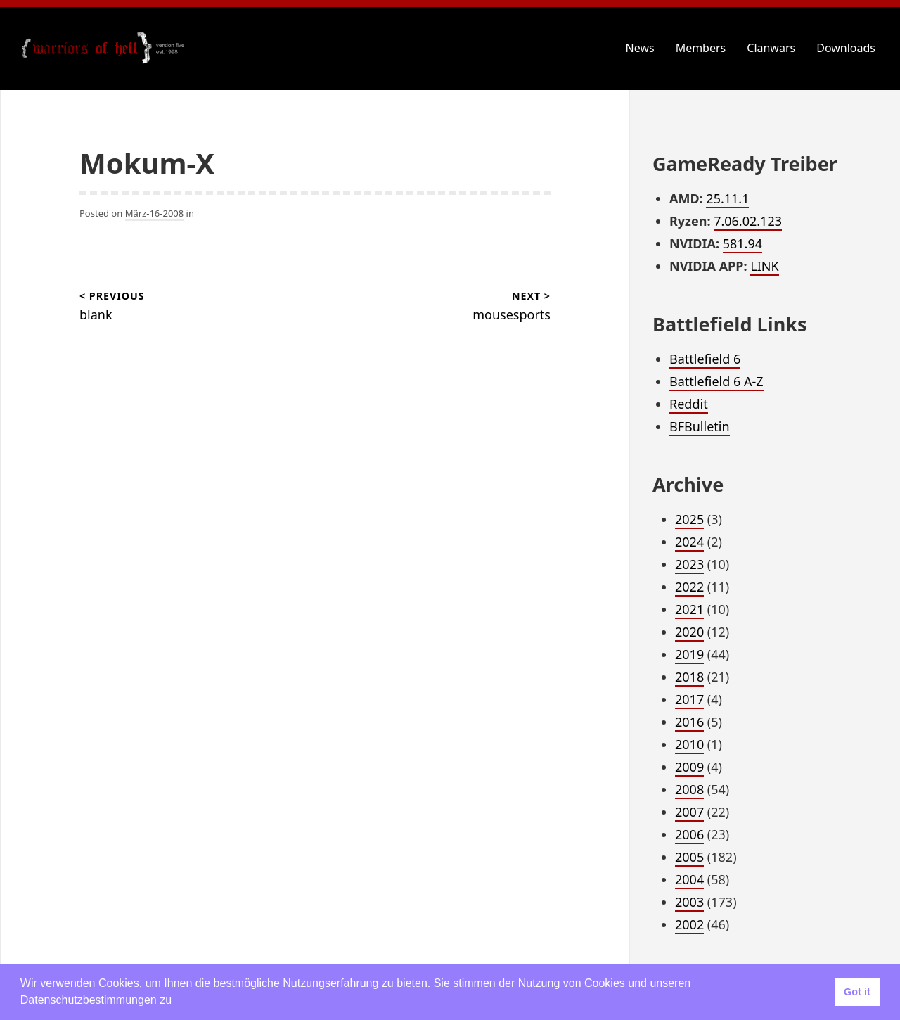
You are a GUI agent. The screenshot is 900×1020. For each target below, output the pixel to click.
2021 (689, 609)
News (640, 48)
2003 (689, 901)
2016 (689, 721)
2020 (689, 631)
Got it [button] (857, 991)
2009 (689, 766)
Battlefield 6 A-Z (716, 381)
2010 (689, 744)
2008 (689, 789)
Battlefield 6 (704, 358)
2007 (689, 811)
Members (701, 48)
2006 (689, 834)
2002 (689, 924)
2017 (689, 699)
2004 (689, 879)
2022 (689, 586)
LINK (764, 265)
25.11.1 (727, 198)
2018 (689, 676)
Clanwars (771, 48)
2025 (689, 519)
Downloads (845, 48)
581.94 (742, 243)
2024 (689, 541)
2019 (689, 654)
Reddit (688, 403)
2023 (689, 564)
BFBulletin (699, 426)
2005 (689, 856)
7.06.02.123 (748, 220)
